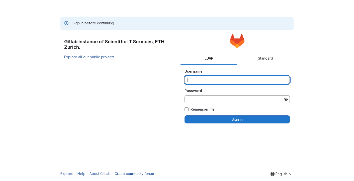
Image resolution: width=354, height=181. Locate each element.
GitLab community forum (134, 173)
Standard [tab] (265, 58)
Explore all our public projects (89, 57)
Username (194, 71)
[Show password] (286, 99)
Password (193, 90)
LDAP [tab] (209, 58)
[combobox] (281, 174)
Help (81, 173)
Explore (66, 173)
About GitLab (100, 173)
